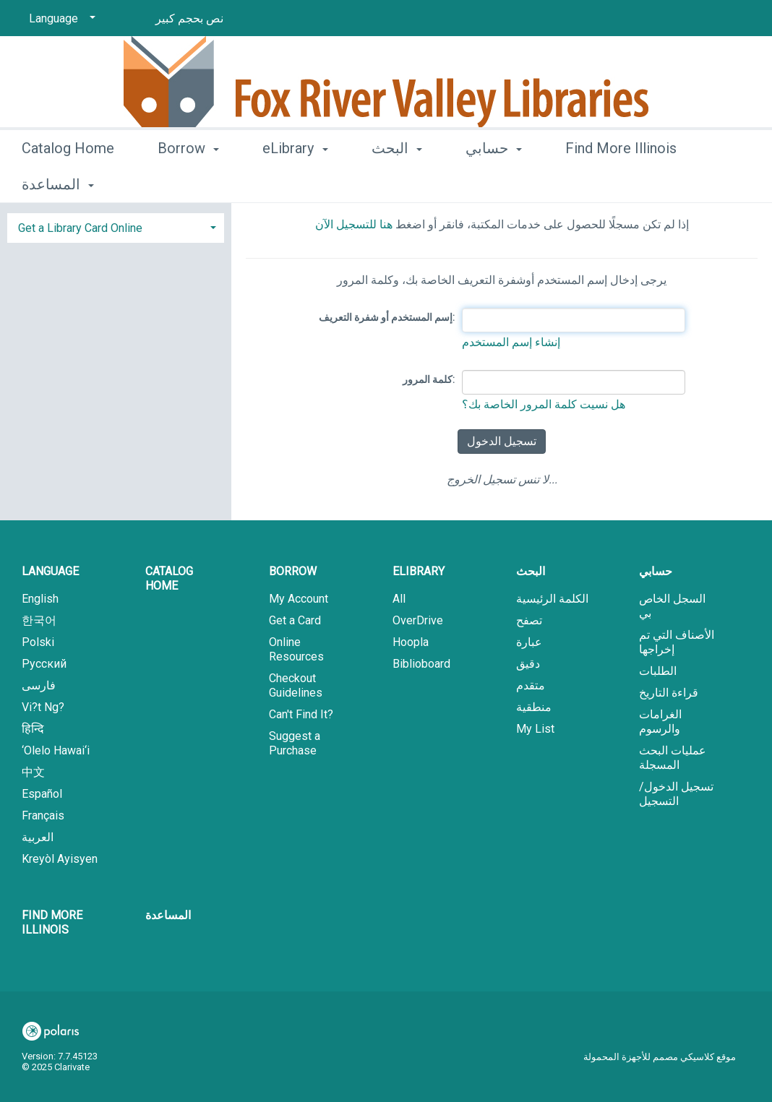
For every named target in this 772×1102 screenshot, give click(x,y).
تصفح (529, 620)
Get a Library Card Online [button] (80, 228)
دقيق (528, 664)
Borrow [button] (188, 182)
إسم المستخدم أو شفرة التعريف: (387, 317)
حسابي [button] (494, 182)
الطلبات (658, 671)
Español (42, 794)
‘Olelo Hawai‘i (56, 750)
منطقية (534, 707)
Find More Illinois (52, 922)
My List (535, 729)
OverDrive (418, 620)
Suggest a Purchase (294, 743)
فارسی (39, 685)
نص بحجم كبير (189, 18)
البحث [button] (397, 182)
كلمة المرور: (429, 379)
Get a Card (295, 620)
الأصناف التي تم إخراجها (676, 642)
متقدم (530, 685)
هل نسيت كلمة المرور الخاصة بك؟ (543, 404)
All (399, 599)
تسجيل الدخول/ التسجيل (676, 794)
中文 (33, 772)
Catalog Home (68, 182)
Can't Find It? (301, 714)
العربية (37, 837)
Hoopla (411, 642)
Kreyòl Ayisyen (60, 859)
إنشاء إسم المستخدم (511, 342)
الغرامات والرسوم (660, 721)
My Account (298, 599)
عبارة (529, 642)
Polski (38, 642)
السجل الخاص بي (672, 606)
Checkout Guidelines (295, 685)
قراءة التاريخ (668, 692)
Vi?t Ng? (43, 707)
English (40, 599)
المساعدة (168, 915)
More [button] (593, 184)
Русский (44, 664)
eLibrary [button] (294, 182)
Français (43, 815)
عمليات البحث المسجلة (672, 758)
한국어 (39, 620)
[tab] (115, 226)
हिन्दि (33, 729)
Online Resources (296, 649)
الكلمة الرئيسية (552, 599)
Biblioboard (421, 664)
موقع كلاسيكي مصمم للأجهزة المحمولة (659, 1056)
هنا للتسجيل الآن (354, 224)
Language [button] (50, 571)
